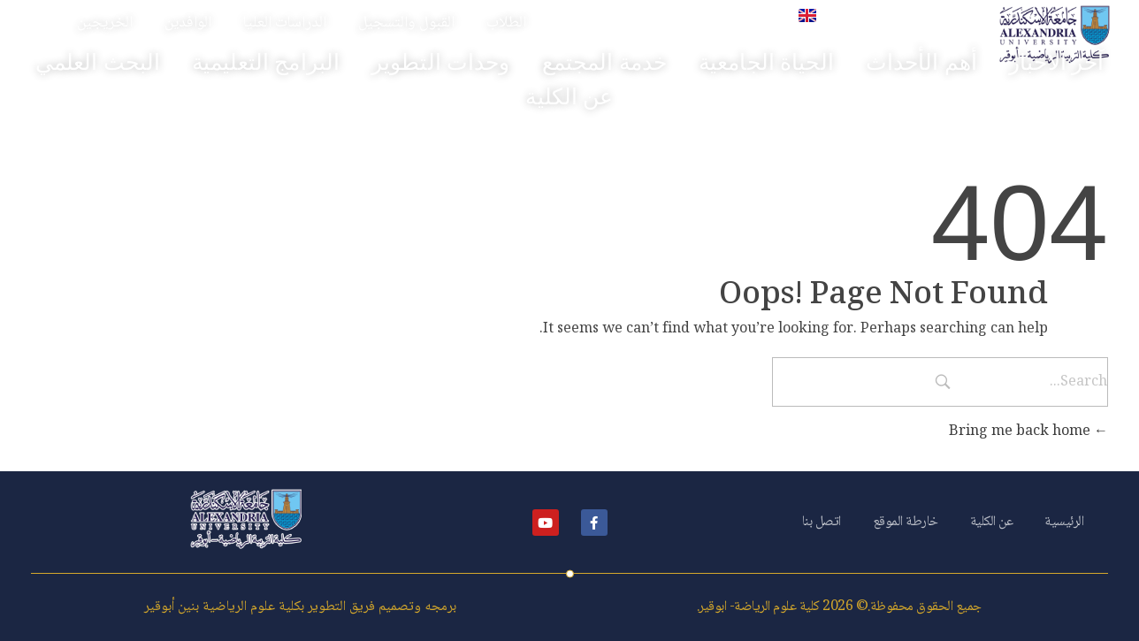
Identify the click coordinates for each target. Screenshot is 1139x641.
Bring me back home (1028, 432)
